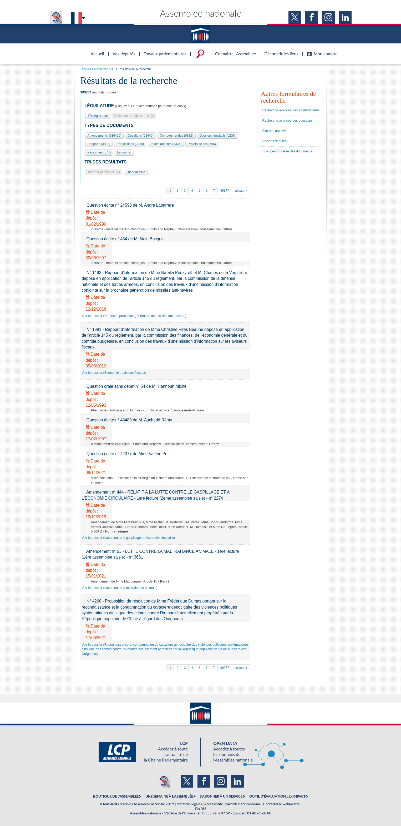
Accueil (86, 69)
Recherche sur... (104, 69)
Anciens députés (274, 141)
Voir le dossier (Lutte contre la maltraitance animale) (120, 588)
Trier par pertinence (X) (104, 172)
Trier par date (135, 172)
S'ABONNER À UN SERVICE (221, 796)
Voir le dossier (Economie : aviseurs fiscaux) (114, 373)
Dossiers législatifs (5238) (218, 135)
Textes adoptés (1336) (165, 144)
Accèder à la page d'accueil (95, 51)
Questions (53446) (141, 135)
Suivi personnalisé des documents (287, 151)
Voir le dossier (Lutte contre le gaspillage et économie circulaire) (128, 538)
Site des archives (274, 131)
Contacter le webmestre (281, 804)
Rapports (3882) (99, 144)
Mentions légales (189, 804)
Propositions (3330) (130, 144)
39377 (224, 190)
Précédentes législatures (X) (134, 116)
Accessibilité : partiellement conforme (232, 804)
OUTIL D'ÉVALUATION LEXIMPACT (277, 796)
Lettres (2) (124, 152)
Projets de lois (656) (202, 144)
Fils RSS (200, 808)
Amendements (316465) (104, 135)
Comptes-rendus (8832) (176, 135)
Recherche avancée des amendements (291, 110)
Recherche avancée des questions (287, 120)
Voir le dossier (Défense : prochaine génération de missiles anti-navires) (134, 316)
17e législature (98, 116)
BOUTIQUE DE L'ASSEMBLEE (116, 796)
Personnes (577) (99, 152)
